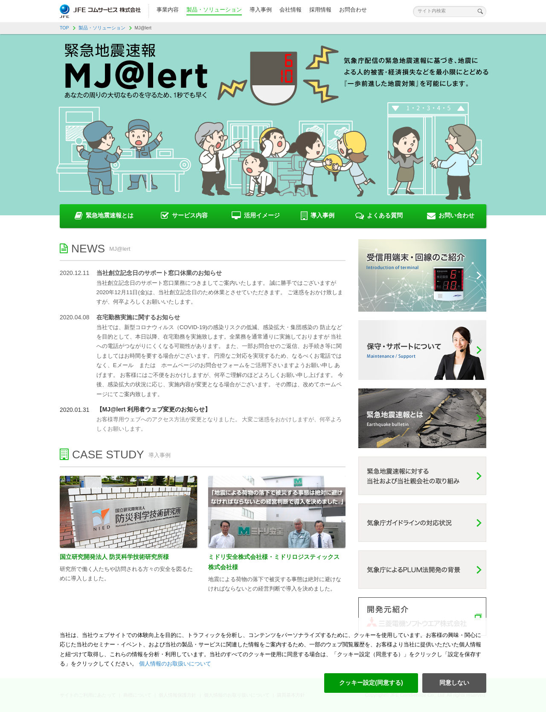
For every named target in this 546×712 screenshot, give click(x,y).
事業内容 (168, 9)
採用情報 (320, 9)
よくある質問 (379, 215)
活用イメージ (256, 215)
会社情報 (290, 9)
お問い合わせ (450, 215)
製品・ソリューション (214, 9)
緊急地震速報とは (104, 215)
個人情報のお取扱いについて (174, 663)
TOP (64, 27)
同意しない (454, 682)
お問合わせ (353, 9)
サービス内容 (184, 215)
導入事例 (261, 9)
